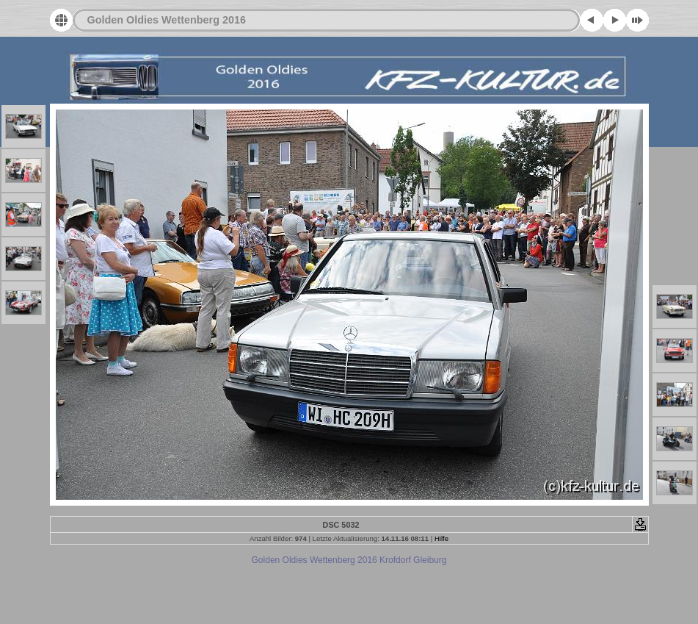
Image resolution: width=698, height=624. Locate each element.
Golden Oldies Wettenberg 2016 (166, 20)
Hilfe (441, 538)
